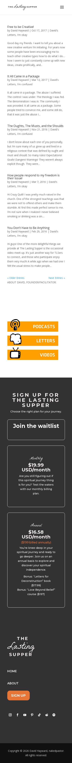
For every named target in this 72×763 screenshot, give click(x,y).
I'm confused (24, 84)
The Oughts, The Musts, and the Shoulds (35, 126)
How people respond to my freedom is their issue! (33, 176)
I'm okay (22, 35)
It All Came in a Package (23, 76)
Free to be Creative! (20, 27)
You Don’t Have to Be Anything (28, 228)
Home (12, 671)
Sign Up (18, 695)
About (13, 683)
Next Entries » (56, 278)
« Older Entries (15, 278)
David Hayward (20, 30)
